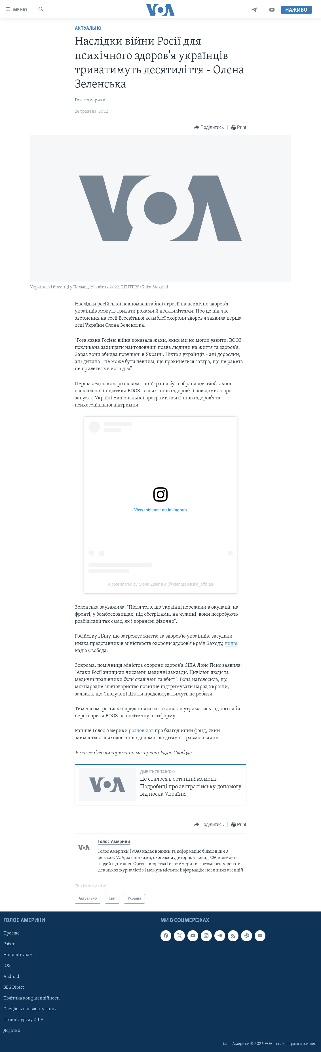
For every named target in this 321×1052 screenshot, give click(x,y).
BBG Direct (13, 987)
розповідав (141, 731)
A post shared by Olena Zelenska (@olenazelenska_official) (160, 584)
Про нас (11, 933)
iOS (6, 966)
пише (231, 643)
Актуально (88, 28)
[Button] (209, 127)
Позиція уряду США (23, 1020)
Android (11, 977)
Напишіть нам (18, 955)
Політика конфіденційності (31, 998)
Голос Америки (90, 100)
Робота (10, 944)
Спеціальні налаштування (30, 1009)
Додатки (11, 1030)
